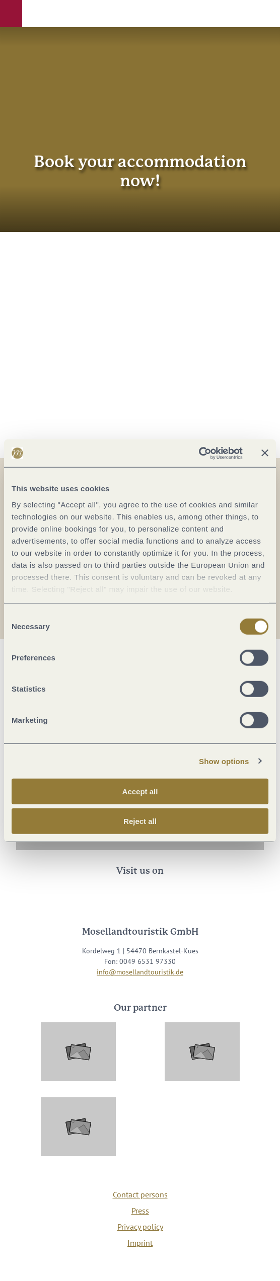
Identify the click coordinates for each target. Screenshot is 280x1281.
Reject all (140, 821)
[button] (11, 13)
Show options (224, 761)
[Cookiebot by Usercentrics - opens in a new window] (199, 453)
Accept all (140, 791)
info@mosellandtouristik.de (140, 971)
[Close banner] (264, 453)
